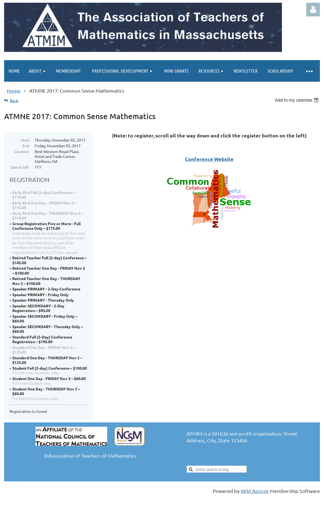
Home (13, 90)
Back (14, 100)
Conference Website (209, 159)
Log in (313, 9)
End (26, 145)
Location (21, 151)
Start (25, 139)
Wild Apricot (255, 491)
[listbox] (297, 100)
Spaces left (19, 166)
